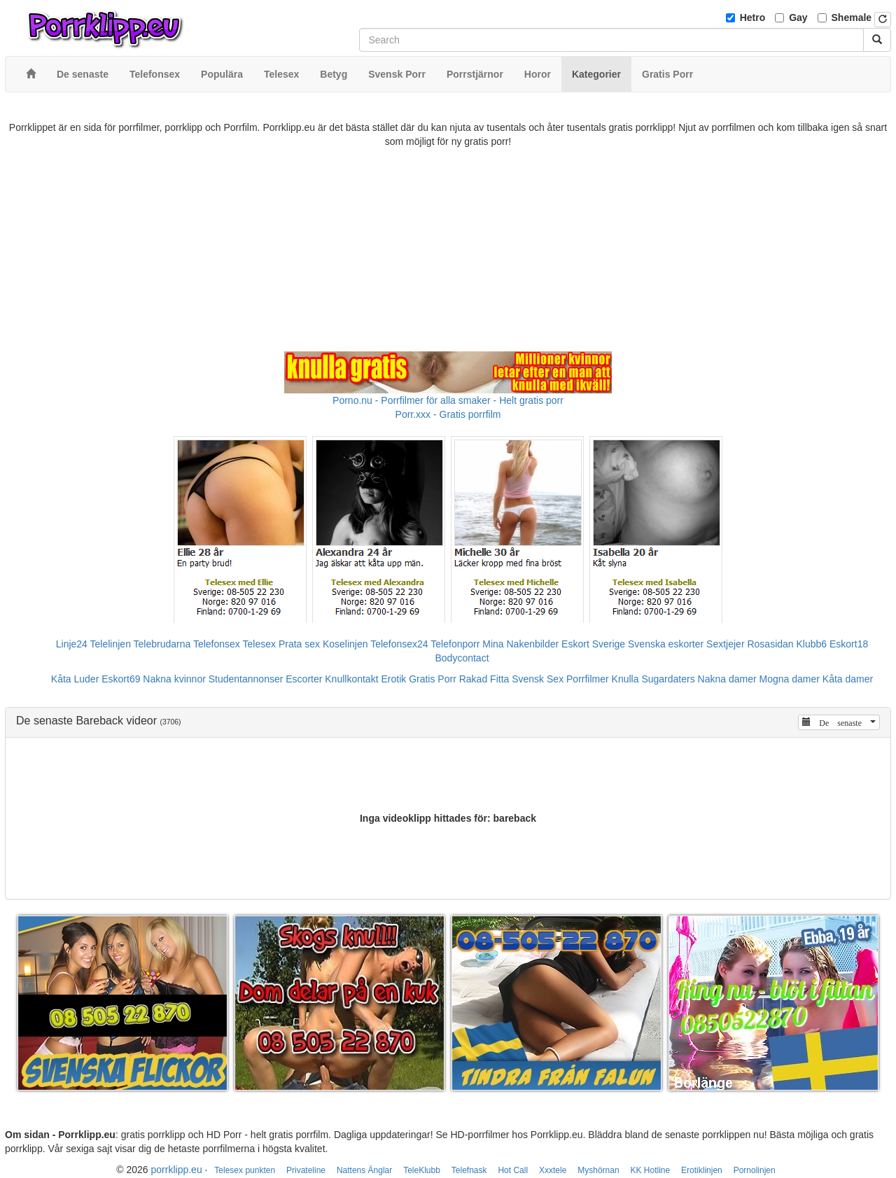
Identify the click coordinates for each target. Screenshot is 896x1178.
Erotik (393, 679)
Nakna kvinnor (174, 679)
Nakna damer (727, 679)
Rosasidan (770, 644)
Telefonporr (454, 644)
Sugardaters (667, 679)
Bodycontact (462, 658)
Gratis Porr (432, 679)
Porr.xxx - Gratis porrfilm (448, 414)
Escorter (304, 679)
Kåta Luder (75, 679)
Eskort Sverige (593, 644)
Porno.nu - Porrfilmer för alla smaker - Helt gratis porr (448, 400)
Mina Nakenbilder (520, 644)
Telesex (259, 644)
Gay (798, 17)
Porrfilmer (587, 679)
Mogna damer (790, 679)
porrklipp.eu (176, 1169)
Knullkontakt (351, 679)
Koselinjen (345, 644)
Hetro (753, 17)
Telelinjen (110, 644)
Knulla (625, 679)
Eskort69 (121, 679)
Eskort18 (849, 644)
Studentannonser (246, 679)
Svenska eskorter (666, 644)
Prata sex (299, 644)
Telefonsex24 (399, 644)
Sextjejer (725, 644)
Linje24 (72, 644)
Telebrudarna (162, 644)
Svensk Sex (538, 679)
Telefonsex (216, 644)
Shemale (852, 17)
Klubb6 (812, 644)
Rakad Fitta (484, 679)
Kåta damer (847, 679)
